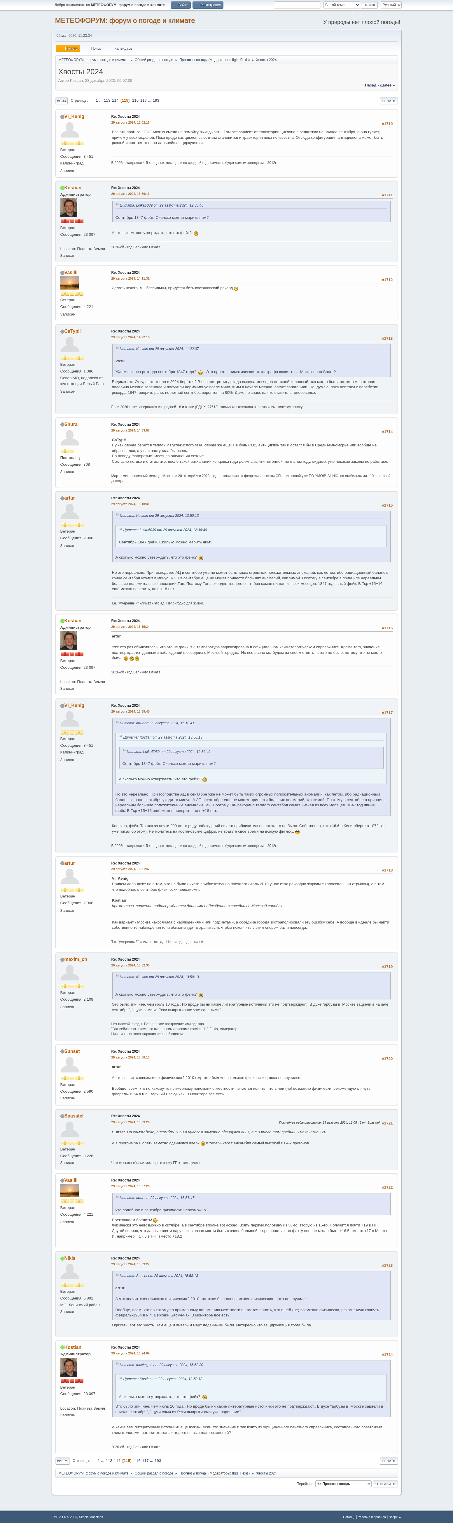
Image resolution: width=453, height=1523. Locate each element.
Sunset (72, 1051)
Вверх (62, 1461)
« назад (369, 85)
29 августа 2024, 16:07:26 (130, 1186)
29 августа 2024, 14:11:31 (130, 278)
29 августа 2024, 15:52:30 (130, 965)
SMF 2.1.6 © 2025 (64, 1517)
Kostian (73, 187)
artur (69, 497)
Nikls (70, 1258)
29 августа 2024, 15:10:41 (130, 504)
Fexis (244, 60)
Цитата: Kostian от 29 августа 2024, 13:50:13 (159, 516)
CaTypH (73, 331)
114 (115, 100)
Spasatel (74, 1115)
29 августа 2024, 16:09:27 (130, 1264)
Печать (388, 101)
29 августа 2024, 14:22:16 (130, 337)
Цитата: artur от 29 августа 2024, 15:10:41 (157, 723)
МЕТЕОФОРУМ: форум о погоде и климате (125, 20)
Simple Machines (91, 1517)
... (101, 100)
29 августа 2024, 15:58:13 (130, 1057)
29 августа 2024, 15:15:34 (130, 626)
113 (107, 100)
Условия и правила (372, 1517)
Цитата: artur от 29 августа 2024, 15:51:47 (157, 1198)
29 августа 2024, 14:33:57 (130, 430)
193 (156, 100)
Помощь (349, 1517)
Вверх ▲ (395, 1517)
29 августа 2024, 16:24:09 (130, 1353)
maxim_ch (75, 959)
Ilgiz (235, 60)
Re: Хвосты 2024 (125, 117)
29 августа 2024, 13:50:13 (130, 193)
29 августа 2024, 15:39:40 (130, 711)
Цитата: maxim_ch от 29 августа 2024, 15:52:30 (161, 1365)
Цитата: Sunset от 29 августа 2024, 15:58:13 (159, 1276)
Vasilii (71, 272)
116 (135, 100)
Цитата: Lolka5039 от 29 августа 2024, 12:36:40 (162, 205)
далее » (387, 85)
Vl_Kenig (74, 116)
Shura (71, 424)
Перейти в (305, 1484)
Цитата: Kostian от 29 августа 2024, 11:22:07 (159, 349)
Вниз (61, 101)
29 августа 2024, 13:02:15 (130, 122)
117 (143, 100)
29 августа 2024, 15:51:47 (130, 869)
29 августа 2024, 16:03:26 (130, 1122)
